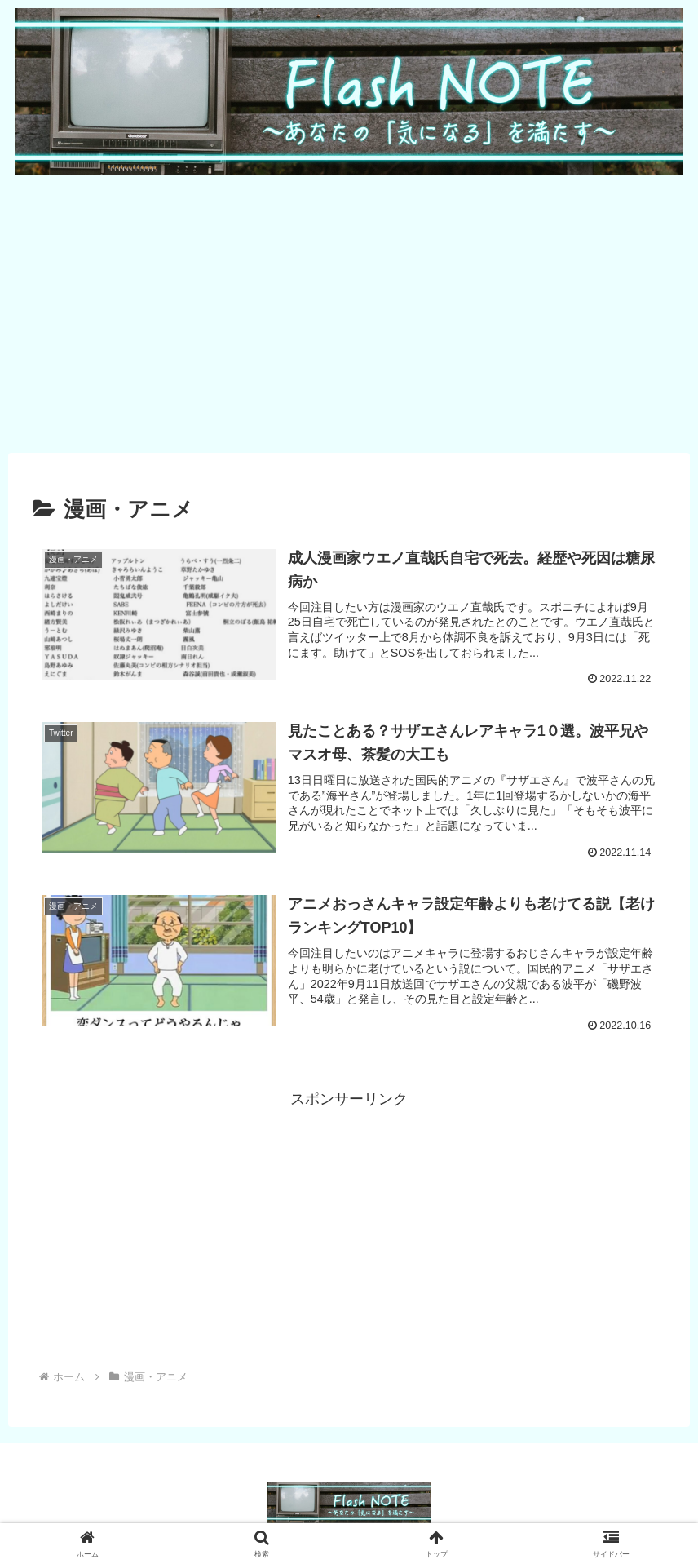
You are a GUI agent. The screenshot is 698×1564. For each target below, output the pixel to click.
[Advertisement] (349, 312)
